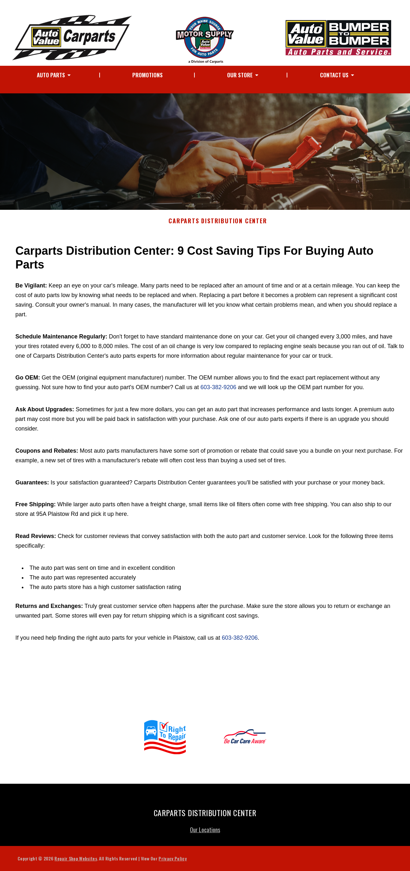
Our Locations (205, 833)
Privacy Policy (172, 861)
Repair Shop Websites (75, 861)
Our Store (240, 75)
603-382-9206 (218, 390)
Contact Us (334, 75)
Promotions (147, 75)
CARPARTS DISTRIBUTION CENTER (217, 224)
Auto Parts (51, 75)
